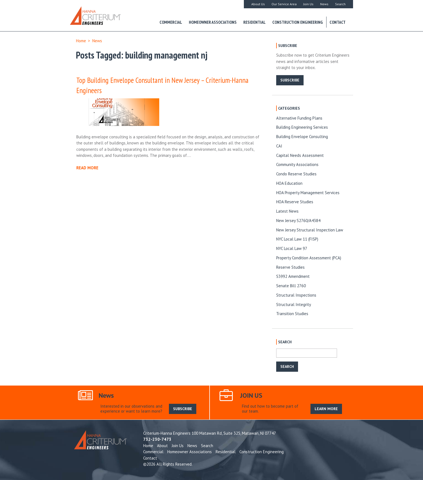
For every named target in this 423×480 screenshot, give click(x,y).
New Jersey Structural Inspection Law (309, 230)
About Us (258, 4)
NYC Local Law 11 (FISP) (297, 239)
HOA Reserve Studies (294, 201)
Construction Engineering (297, 22)
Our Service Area (284, 4)
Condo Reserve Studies (296, 173)
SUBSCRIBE (289, 80)
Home (81, 40)
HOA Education (289, 183)
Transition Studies (292, 313)
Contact (338, 22)
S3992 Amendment (293, 276)
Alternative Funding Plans (299, 118)
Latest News (287, 211)
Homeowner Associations (213, 22)
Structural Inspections (296, 295)
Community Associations (297, 164)
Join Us (308, 4)
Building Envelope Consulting (302, 136)
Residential (254, 22)
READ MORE (87, 167)
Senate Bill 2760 (291, 285)
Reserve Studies (290, 267)
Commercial (171, 22)
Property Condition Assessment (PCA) (308, 257)
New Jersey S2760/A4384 (298, 220)
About (162, 445)
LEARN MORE (326, 408)
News (324, 4)
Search (340, 4)
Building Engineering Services (302, 127)
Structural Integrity (293, 304)
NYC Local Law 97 (291, 248)
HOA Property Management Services (308, 192)
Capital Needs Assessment (300, 155)
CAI (279, 146)
